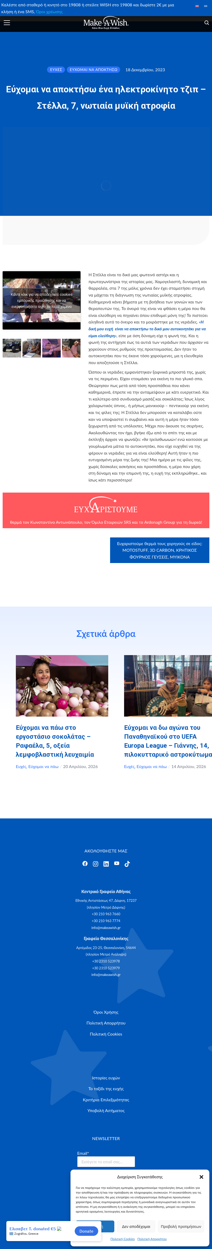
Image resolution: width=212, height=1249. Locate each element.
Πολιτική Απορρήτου (152, 1239)
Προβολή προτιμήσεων (181, 1226)
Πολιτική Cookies (123, 1239)
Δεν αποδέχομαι (136, 1226)
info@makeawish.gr (105, 928)
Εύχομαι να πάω (43, 766)
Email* (83, 1153)
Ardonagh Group (159, 522)
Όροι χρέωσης (49, 11)
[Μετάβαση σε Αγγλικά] (197, 5)
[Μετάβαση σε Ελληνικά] (205, 5)
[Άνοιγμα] (7, 22)
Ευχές (21, 766)
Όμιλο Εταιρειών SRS (111, 522)
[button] (201, 1177)
